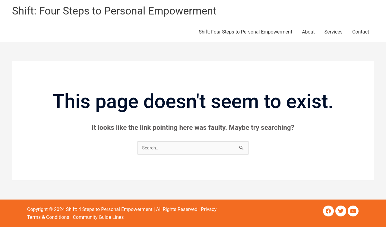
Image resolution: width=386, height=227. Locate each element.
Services (333, 32)
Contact (360, 32)
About (308, 32)
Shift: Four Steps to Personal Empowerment (114, 11)
